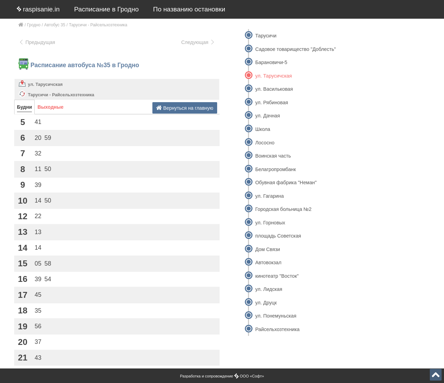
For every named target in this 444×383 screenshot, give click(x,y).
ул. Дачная (267, 115)
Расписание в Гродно (106, 9)
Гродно (34, 25)
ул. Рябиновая (271, 102)
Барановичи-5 (271, 62)
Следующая (198, 42)
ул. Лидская (268, 289)
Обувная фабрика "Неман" (286, 182)
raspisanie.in (38, 9)
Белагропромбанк (275, 169)
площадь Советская (278, 236)
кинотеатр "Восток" (277, 276)
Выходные (50, 107)
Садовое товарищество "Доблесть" (295, 49)
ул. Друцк (266, 302)
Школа (262, 129)
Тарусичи (265, 35)
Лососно (264, 142)
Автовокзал (268, 262)
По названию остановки (189, 9)
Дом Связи (267, 249)
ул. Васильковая (274, 89)
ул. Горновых (270, 222)
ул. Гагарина (269, 196)
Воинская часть (273, 156)
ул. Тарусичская (45, 84)
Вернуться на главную (184, 108)
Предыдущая (37, 42)
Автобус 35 (54, 25)
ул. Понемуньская (275, 316)
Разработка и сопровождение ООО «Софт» (222, 376)
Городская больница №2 (283, 209)
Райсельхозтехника (277, 329)
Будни (24, 107)
